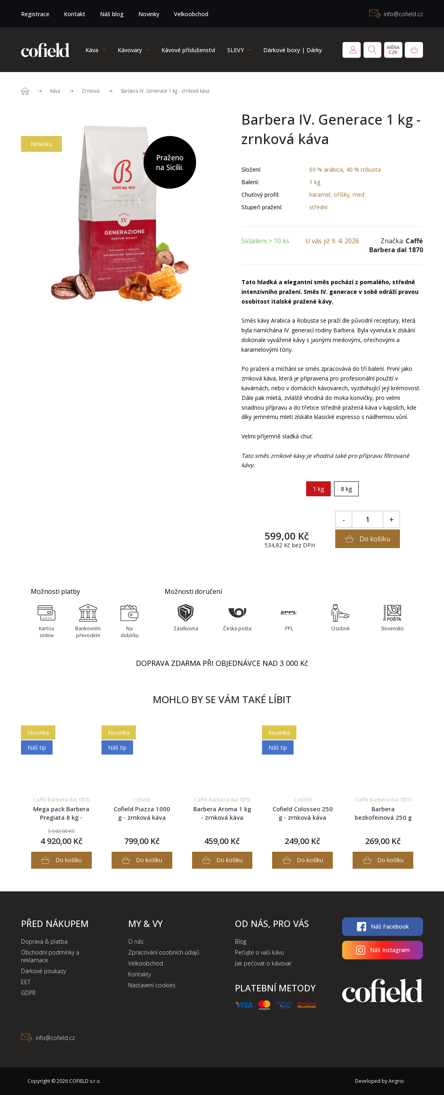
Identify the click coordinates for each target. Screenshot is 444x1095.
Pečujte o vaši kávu (259, 952)
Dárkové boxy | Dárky (292, 50)
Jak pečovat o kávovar (263, 963)
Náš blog (112, 14)
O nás (136, 941)
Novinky (148, 14)
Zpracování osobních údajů (163, 952)
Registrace (35, 14)
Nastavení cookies (151, 985)
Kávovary (130, 50)
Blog (240, 941)
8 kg (346, 489)
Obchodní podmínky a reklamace (50, 956)
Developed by (376, 1081)
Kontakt (74, 14)
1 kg (318, 489)
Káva (91, 50)
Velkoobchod (191, 14)
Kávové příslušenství (188, 50)
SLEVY (235, 50)
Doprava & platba (44, 941)
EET (25, 982)
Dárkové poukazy (43, 971)
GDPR (28, 993)
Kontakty (139, 974)
